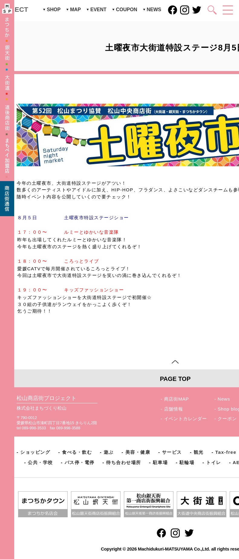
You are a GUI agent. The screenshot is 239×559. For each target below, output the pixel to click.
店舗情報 (173, 408)
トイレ (213, 462)
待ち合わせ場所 (123, 462)
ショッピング (35, 452)
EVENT (98, 9)
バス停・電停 (80, 462)
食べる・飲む (77, 452)
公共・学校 (40, 462)
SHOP (53, 9)
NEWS (154, 9)
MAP (75, 9)
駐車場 (160, 462)
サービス (172, 452)
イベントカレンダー (185, 418)
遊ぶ (109, 452)
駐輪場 (187, 462)
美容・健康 (137, 452)
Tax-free (225, 452)
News (224, 398)
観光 (199, 452)
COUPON (126, 9)
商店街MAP (176, 398)
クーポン (227, 418)
